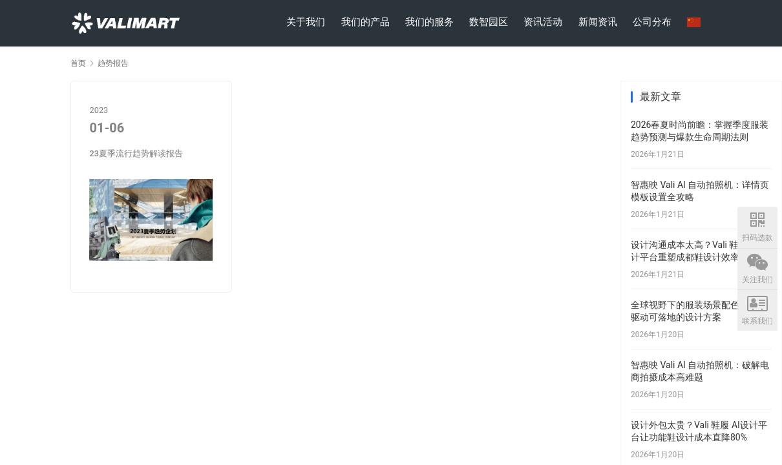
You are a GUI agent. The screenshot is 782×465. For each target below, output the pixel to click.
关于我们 (305, 22)
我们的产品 (365, 22)
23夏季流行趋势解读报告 (136, 153)
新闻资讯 (597, 22)
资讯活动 (542, 22)
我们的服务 (429, 22)
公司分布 (652, 22)
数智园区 (488, 22)
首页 (78, 63)
